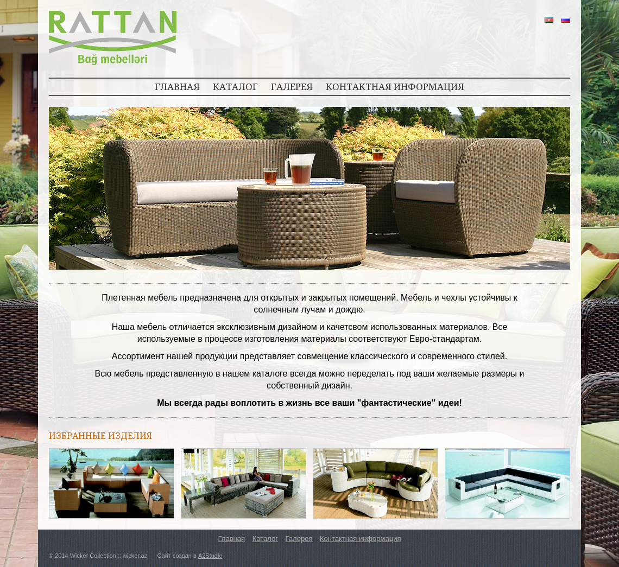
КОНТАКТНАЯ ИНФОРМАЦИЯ (395, 86)
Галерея (299, 538)
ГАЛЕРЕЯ (292, 86)
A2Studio (210, 555)
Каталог (265, 538)
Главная (231, 538)
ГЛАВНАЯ (177, 86)
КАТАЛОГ (235, 86)
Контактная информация (360, 538)
